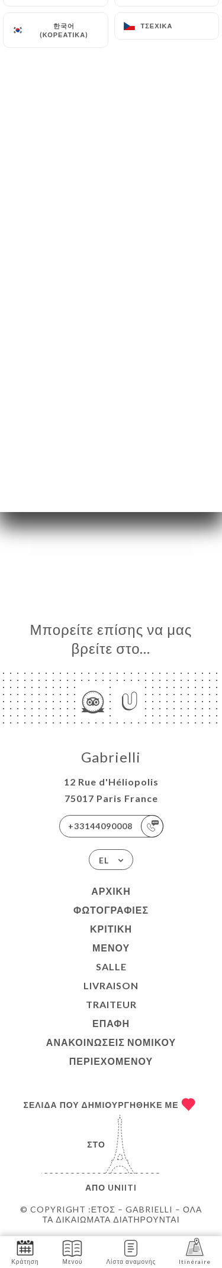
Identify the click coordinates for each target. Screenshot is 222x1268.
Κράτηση (24, 1251)
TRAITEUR (111, 1004)
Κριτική (111, 928)
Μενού (111, 947)
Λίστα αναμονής (131, 1251)
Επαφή (111, 1023)
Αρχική (110, 891)
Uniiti (122, 1187)
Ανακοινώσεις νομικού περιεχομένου (111, 1051)
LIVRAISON (111, 985)
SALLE (111, 966)
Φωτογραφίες (111, 909)
